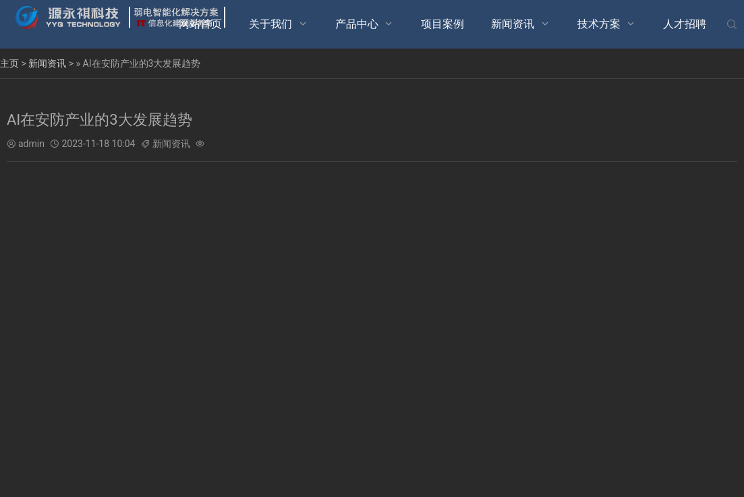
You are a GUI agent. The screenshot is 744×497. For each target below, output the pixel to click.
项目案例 (442, 24)
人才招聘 (684, 24)
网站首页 (200, 24)
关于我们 (270, 24)
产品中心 (356, 24)
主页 (9, 63)
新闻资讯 (512, 24)
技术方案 (599, 24)
